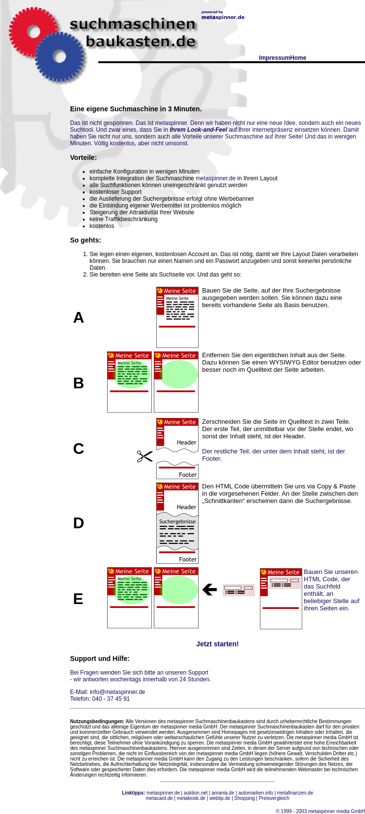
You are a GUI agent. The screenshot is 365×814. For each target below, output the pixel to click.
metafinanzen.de (295, 793)
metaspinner (171, 123)
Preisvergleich (274, 798)
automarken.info (256, 793)
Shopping (244, 798)
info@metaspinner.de (118, 692)
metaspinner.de (216, 178)
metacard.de (159, 798)
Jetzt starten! (217, 644)
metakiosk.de (191, 798)
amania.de (223, 793)
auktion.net (196, 793)
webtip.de (219, 798)
